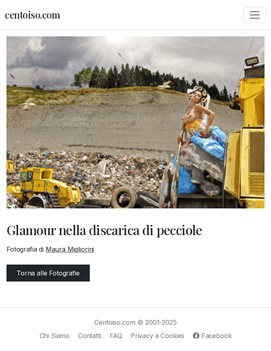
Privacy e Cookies (157, 336)
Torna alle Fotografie (48, 273)
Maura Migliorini (70, 249)
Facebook (212, 336)
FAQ (116, 336)
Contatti (89, 336)
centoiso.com (32, 14)
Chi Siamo (55, 336)
